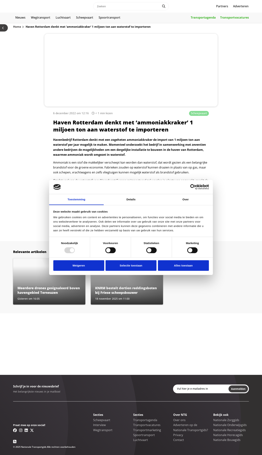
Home (17, 26)
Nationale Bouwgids (227, 440)
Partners (222, 6)
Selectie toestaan (131, 265)
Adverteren (241, 6)
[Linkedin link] (26, 430)
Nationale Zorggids (226, 420)
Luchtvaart (63, 17)
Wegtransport (40, 17)
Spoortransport (109, 17)
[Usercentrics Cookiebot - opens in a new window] (193, 187)
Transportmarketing (147, 430)
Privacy (178, 435)
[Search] (164, 6)
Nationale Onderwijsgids (230, 425)
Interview (99, 425)
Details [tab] (131, 199)
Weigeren (78, 265)
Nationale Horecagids (228, 435)
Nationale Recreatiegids (229, 430)
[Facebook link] (15, 430)
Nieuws (20, 17)
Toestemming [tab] (76, 199)
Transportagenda (203, 17)
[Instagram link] (20, 430)
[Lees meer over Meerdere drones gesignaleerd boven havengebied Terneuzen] (49, 281)
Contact (178, 440)
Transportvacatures (234, 17)
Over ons (179, 420)
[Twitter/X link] (32, 430)
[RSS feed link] (14, 441)
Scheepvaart (84, 17)
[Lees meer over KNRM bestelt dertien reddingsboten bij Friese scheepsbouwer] (127, 281)
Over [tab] (185, 199)
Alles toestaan (183, 265)
